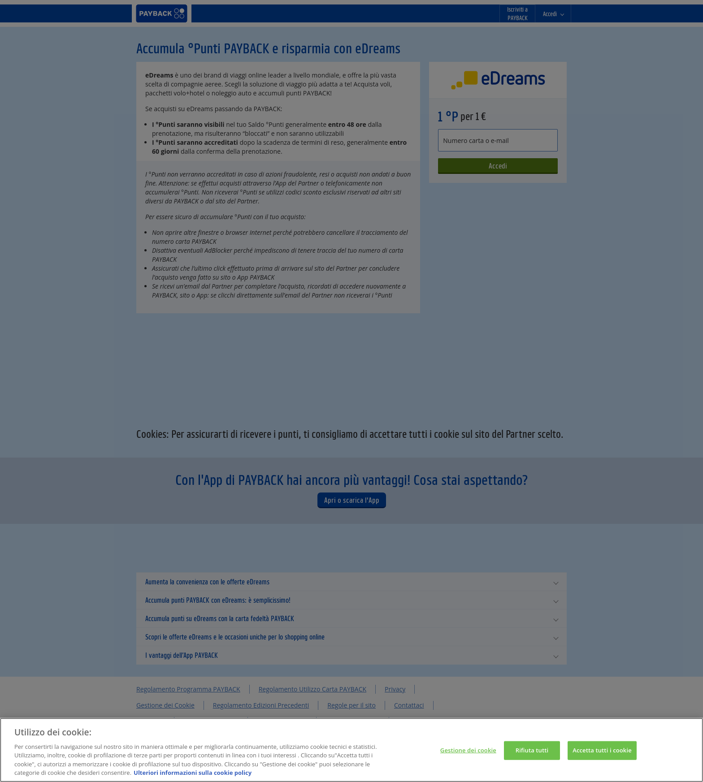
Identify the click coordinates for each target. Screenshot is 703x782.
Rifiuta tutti (532, 751)
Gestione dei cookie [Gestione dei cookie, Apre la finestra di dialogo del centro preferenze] (468, 751)
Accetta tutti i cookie (602, 751)
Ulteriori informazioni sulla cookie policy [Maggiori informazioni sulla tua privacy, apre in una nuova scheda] (193, 773)
